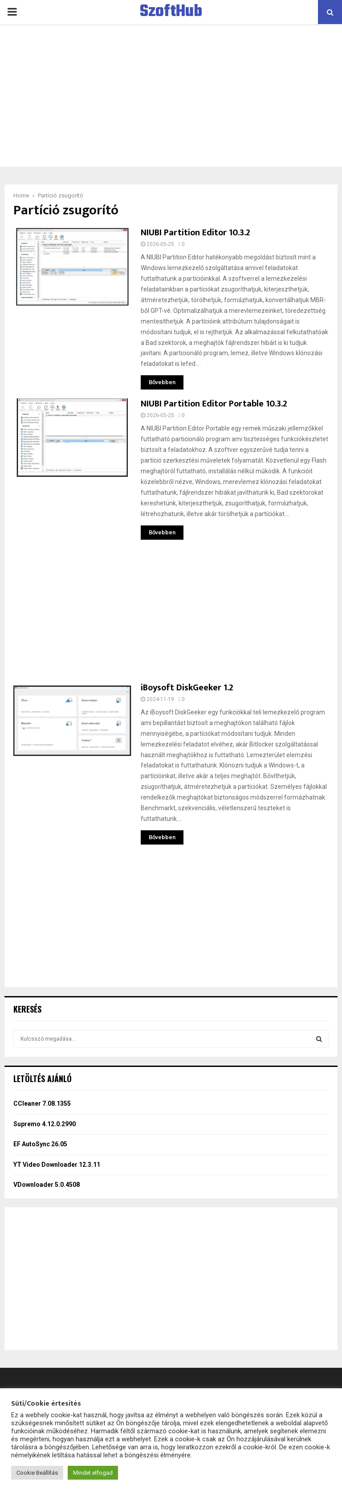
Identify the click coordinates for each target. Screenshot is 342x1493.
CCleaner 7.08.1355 (42, 1103)
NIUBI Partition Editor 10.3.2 (195, 232)
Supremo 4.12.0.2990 (44, 1124)
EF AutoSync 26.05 (40, 1144)
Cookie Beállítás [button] (37, 1472)
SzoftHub (171, 12)
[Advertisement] (171, 95)
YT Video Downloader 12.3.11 (56, 1164)
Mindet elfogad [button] (93, 1472)
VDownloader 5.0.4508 (46, 1184)
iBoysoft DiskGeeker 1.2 (187, 687)
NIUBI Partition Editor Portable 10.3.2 (214, 403)
